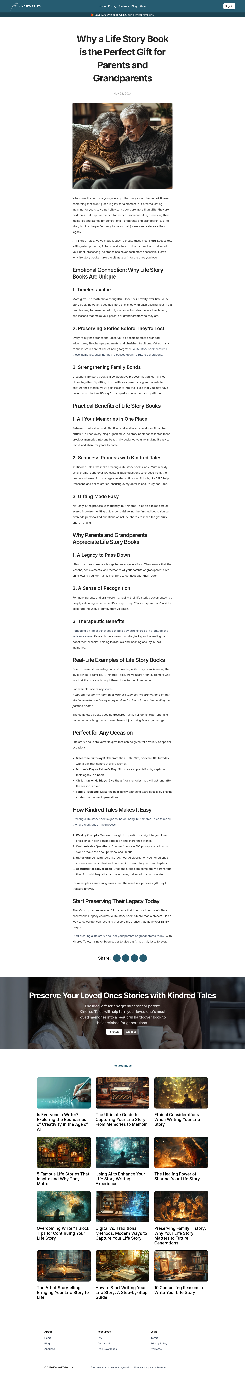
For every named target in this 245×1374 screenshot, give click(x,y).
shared (108, 689)
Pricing (112, 6)
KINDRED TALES (30, 6)
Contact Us (104, 1343)
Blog (134, 6)
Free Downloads (107, 1348)
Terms (154, 1337)
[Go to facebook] (185, 1367)
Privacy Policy (159, 1343)
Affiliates (156, 1348)
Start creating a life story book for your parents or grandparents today (118, 936)
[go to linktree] (199, 1367)
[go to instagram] (194, 1367)
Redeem (124, 6)
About (143, 6)
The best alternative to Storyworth (110, 1367)
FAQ (100, 1337)
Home (102, 6)
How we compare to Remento (150, 1367)
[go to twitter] (189, 1367)
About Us (49, 1348)
